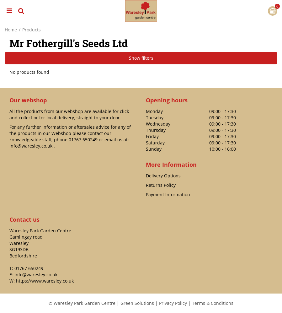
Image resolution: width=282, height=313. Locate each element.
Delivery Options (163, 176)
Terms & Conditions (212, 303)
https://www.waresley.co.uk (45, 281)
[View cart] (272, 11)
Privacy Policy (173, 303)
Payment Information (168, 194)
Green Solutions (137, 303)
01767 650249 (83, 140)
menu (9, 11)
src (21, 11)
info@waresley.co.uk (30, 146)
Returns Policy (161, 185)
